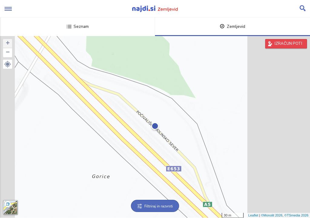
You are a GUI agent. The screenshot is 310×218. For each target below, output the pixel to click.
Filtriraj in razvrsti (155, 206)
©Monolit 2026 (271, 215)
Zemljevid (232, 26)
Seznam (78, 26)
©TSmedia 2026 (296, 215)
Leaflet (253, 215)
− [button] (8, 52)
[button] (7, 64)
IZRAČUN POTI (288, 43)
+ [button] (8, 43)
